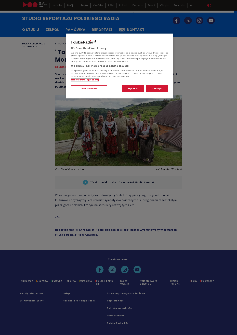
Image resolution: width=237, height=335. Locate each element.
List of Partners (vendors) (85, 79)
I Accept (157, 88)
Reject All (133, 88)
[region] (119, 66)
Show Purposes (88, 88)
